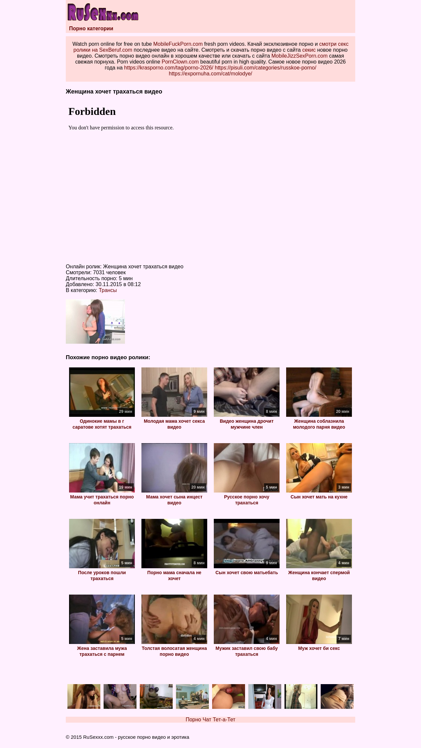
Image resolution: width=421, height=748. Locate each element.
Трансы (108, 290)
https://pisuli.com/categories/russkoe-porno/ (265, 67)
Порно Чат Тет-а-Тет (210, 719)
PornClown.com (180, 62)
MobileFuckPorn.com (178, 44)
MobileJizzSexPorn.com (299, 56)
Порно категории (91, 28)
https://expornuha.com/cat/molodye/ (210, 73)
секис (309, 50)
